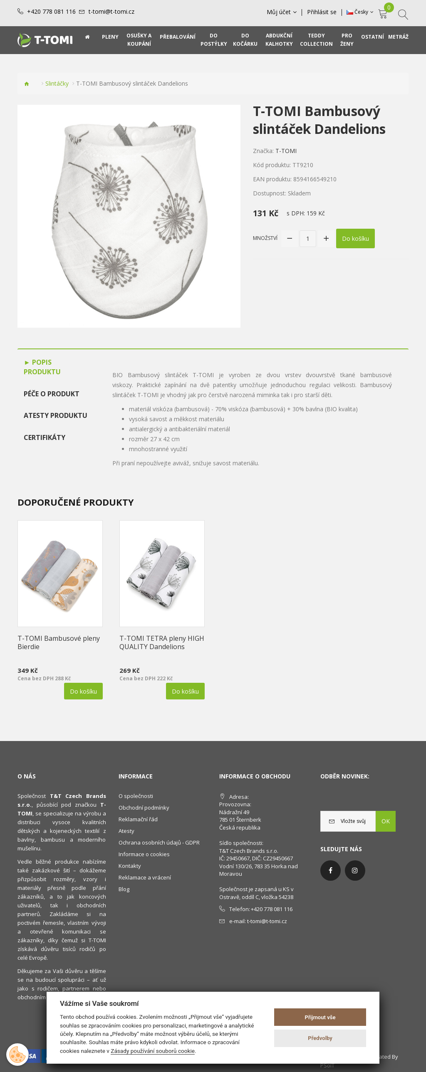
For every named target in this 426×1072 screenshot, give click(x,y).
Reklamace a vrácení (145, 877)
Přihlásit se (322, 12)
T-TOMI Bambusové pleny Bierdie (58, 642)
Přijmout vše (320, 1017)
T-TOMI (286, 151)
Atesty (126, 831)
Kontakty (130, 865)
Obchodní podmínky (144, 807)
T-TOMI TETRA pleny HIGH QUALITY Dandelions (161, 642)
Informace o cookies (144, 854)
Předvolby (320, 1038)
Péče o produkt (51, 393)
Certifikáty (44, 437)
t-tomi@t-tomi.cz (111, 11)
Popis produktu (42, 367)
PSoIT (327, 1065)
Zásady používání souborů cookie (153, 1050)
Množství (265, 238)
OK (385, 821)
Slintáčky (57, 83)
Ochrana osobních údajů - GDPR (159, 842)
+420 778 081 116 (51, 11)
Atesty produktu (55, 415)
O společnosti (136, 796)
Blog (124, 889)
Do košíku (355, 238)
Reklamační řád (138, 819)
